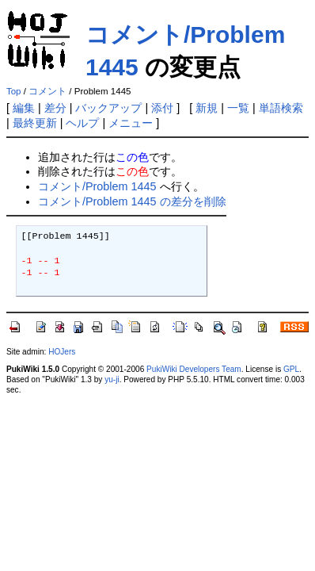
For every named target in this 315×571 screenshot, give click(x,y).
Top (13, 91)
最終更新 (35, 123)
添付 (162, 108)
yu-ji (111, 379)
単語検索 (281, 108)
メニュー (130, 123)
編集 (24, 108)
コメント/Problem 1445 (97, 186)
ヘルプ (82, 123)
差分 (55, 108)
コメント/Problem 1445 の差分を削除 (132, 201)
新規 (206, 108)
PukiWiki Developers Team (193, 369)
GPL (291, 369)
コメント (47, 91)
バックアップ (108, 108)
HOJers (61, 351)
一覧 (238, 108)
